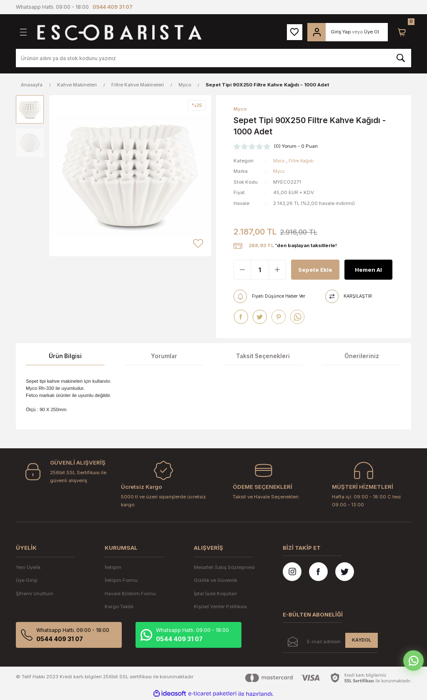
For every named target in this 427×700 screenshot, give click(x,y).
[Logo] (119, 32)
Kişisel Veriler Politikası (220, 606)
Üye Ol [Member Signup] (371, 32)
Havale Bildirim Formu (130, 593)
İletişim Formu (121, 581)
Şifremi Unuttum (34, 593)
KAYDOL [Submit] (361, 640)
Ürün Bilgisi (65, 356)
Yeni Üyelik (28, 567)
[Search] (213, 58)
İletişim (113, 567)
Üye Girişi (27, 581)
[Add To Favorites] (198, 243)
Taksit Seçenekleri (263, 356)
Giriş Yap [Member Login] (341, 32)
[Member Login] (316, 32)
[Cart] (402, 32)
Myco (279, 161)
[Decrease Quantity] (242, 270)
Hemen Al (368, 269)
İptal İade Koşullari (215, 593)
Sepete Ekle (308, 269)
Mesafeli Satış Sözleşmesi (224, 567)
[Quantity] (260, 270)
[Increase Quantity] (277, 270)
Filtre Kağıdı (303, 161)
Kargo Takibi (119, 606)
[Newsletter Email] (330, 643)
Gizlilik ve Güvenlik (215, 581)
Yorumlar (164, 356)
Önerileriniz (361, 356)
